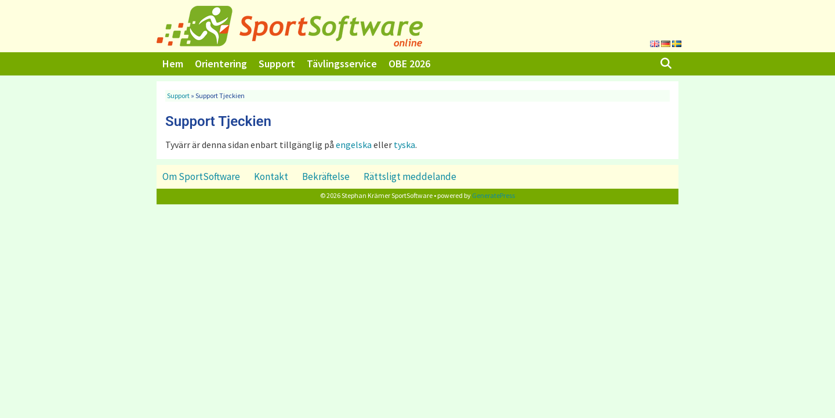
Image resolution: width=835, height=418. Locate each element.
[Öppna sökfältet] (666, 63)
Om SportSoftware (201, 176)
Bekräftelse (326, 176)
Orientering (221, 63)
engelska (354, 144)
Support (277, 63)
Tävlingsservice (342, 63)
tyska (404, 144)
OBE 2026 (409, 63)
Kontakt (271, 176)
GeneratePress (493, 195)
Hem (172, 63)
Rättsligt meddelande (410, 176)
